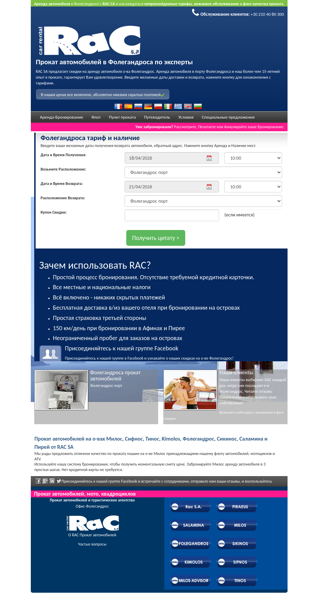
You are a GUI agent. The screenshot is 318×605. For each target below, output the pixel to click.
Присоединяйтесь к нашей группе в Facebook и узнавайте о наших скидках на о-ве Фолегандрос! (173, 353)
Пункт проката (122, 117)
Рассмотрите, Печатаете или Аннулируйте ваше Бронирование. (209, 126)
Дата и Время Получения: (63, 154)
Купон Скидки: (54, 212)
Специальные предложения (228, 117)
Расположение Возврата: (63, 198)
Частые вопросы (92, 544)
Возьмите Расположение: (63, 169)
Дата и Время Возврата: (62, 183)
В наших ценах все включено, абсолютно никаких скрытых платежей (102, 94)
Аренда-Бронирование (61, 117)
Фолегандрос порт (106, 385)
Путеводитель (157, 117)
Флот (96, 117)
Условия (186, 117)
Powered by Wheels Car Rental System (69, 602)
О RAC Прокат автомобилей (92, 535)
